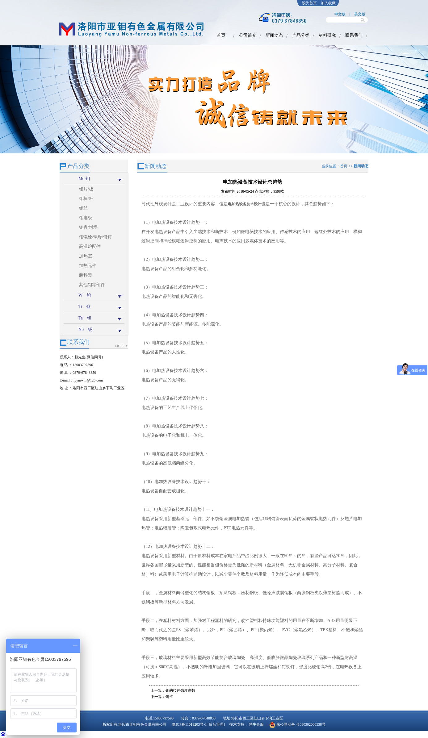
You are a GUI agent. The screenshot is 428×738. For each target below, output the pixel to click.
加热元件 (87, 265)
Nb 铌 (85, 329)
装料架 (85, 275)
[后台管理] (216, 724)
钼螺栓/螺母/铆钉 (95, 237)
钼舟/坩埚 (88, 227)
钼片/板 (86, 189)
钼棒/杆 (86, 198)
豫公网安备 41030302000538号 (300, 724)
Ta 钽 (84, 318)
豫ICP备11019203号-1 (190, 724)
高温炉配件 (90, 246)
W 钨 (84, 295)
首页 (221, 35)
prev (9, 101)
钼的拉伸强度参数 (180, 690)
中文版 (340, 14)
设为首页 (309, 3)
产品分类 (300, 35)
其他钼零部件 (92, 284)
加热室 (85, 256)
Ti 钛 (84, 306)
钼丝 (83, 208)
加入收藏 (328, 3)
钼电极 (85, 217)
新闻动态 (274, 35)
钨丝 (169, 696)
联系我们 (354, 35)
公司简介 (247, 35)
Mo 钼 (84, 178)
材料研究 (327, 35)
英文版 (359, 14)
